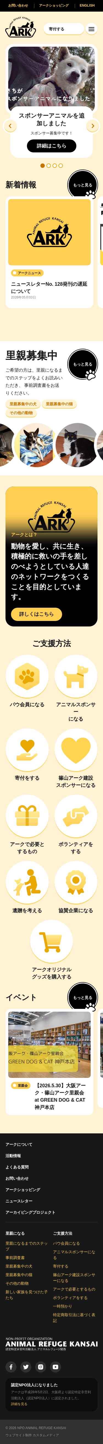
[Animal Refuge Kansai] (20, 27)
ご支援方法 (62, 1233)
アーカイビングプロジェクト (30, 1212)
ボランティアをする (70, 1297)
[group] (49, 252)
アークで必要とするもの (74, 1289)
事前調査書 (15, 1257)
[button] (10, 126)
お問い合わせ (17, 1178)
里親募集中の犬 (18, 1266)
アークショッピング (22, 1190)
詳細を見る (19, 1404)
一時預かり (62, 1306)
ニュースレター (18, 1201)
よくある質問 (17, 1167)
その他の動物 (17, 1283)
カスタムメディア (46, 1435)
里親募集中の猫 (18, 1275)
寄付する (60, 1266)
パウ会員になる (66, 1243)
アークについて (18, 1144)
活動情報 (13, 1156)
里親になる (15, 1233)
